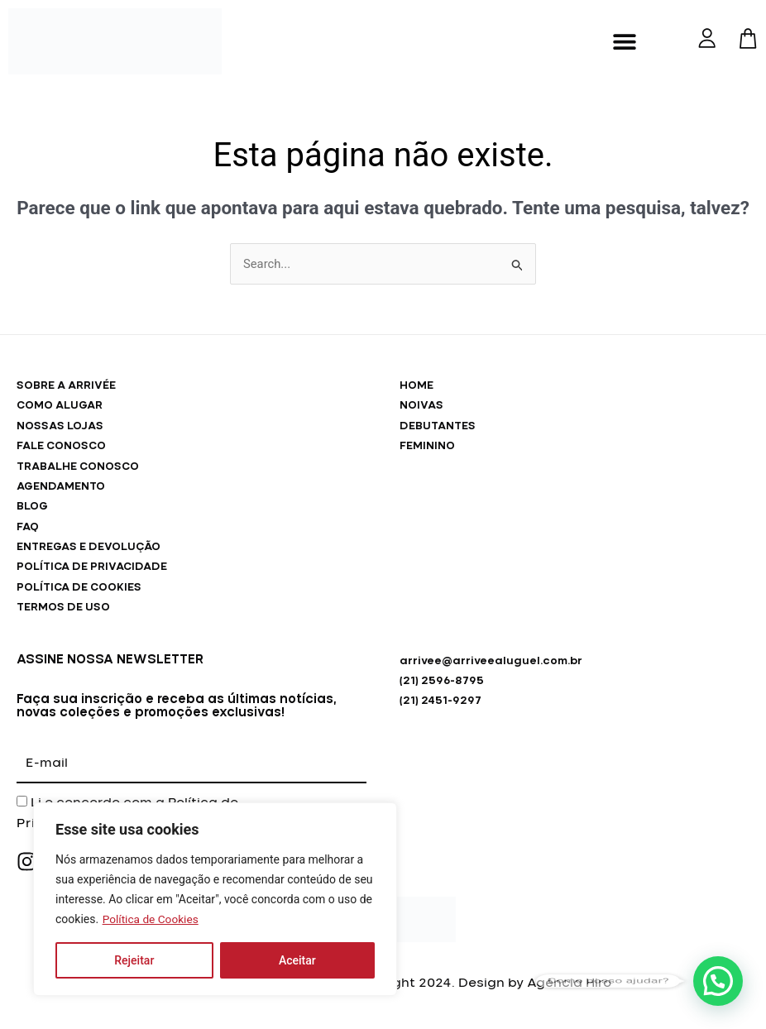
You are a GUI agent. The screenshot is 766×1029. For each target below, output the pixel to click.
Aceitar (297, 960)
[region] (215, 899)
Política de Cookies (152, 919)
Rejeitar (134, 960)
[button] (624, 41)
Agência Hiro (569, 987)
